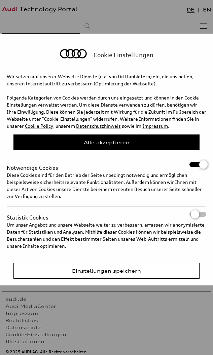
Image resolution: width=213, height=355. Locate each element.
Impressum (155, 126)
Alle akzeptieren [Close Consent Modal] (107, 142)
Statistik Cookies (106, 214)
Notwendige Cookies (106, 164)
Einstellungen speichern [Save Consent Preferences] (106, 271)
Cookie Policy (39, 126)
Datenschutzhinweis (98, 126)
